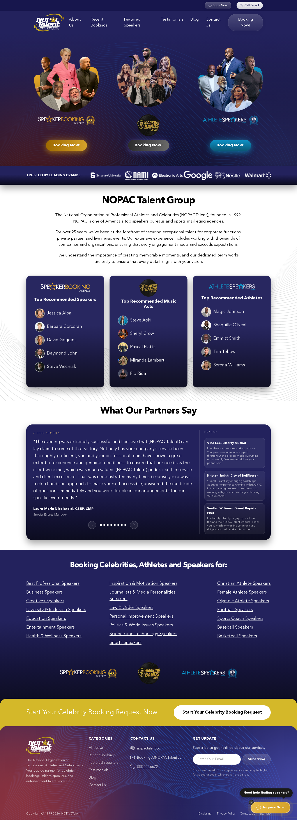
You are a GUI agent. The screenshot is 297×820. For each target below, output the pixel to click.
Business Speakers (44, 592)
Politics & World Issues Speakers (141, 625)
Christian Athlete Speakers (244, 583)
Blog (194, 19)
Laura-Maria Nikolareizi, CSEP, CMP (63, 509)
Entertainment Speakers (50, 627)
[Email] (217, 759)
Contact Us (213, 22)
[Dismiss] (251, 802)
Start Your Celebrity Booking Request (222, 712)
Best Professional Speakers (53, 583)
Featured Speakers (132, 22)
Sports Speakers (125, 643)
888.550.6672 (147, 767)
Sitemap (265, 813)
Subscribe (256, 759)
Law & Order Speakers (131, 608)
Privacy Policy (226, 813)
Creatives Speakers (45, 601)
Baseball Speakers (235, 627)
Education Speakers (46, 619)
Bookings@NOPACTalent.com (161, 758)
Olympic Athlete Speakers (243, 601)
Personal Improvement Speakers (141, 616)
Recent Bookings (99, 22)
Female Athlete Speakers (242, 592)
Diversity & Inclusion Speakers (56, 610)
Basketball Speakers (237, 636)
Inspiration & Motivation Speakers (143, 583)
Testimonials (172, 19)
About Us (75, 22)
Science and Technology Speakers (143, 634)
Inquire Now (270, 807)
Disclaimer (205, 813)
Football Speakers (235, 610)
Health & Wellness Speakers (53, 636)
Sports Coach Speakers (240, 619)
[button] (92, 525)
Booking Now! (245, 22)
